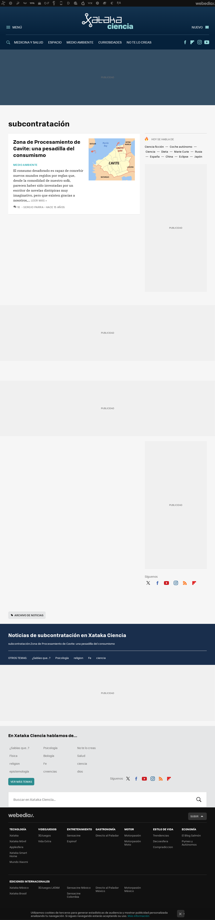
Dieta (164, 151)
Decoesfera (160, 841)
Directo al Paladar (107, 835)
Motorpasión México (132, 889)
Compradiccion (163, 847)
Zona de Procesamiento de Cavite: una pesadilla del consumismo (46, 148)
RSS (185, 582)
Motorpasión (132, 835)
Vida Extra (44, 841)
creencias (50, 771)
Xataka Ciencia (107, 21)
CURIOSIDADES (110, 42)
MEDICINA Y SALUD (28, 42)
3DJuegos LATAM (49, 887)
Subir (194, 816)
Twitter (148, 582)
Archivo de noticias (28, 615)
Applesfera (16, 847)
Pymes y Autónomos (189, 842)
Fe (89, 658)
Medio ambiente (25, 164)
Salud (81, 756)
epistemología (19, 771)
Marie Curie (181, 151)
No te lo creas (86, 748)
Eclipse (183, 156)
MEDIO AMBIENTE (80, 42)
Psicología (62, 658)
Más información (138, 916)
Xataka (14, 835)
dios (80, 771)
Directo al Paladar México (107, 889)
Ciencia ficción (154, 146)
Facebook (185, 42)
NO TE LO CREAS (139, 42)
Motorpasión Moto (132, 842)
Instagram (199, 42)
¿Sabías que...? (41, 658)
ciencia (101, 658)
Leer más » (39, 200)
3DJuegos (44, 835)
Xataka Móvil (18, 841)
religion (78, 658)
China (169, 156)
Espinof (71, 841)
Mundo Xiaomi (19, 862)
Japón (198, 156)
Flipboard (192, 42)
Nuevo (197, 27)
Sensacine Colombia (74, 895)
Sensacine (74, 835)
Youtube (206, 42)
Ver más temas (21, 781)
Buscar (199, 799)
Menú (17, 27)
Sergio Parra (33, 207)
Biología (48, 756)
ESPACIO (55, 42)
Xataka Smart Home (18, 854)
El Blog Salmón (191, 835)
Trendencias (161, 835)
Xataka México (19, 887)
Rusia (198, 151)
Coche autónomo (181, 146)
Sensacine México (79, 887)
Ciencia (150, 151)
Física (13, 756)
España (155, 156)
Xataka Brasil (18, 893)
